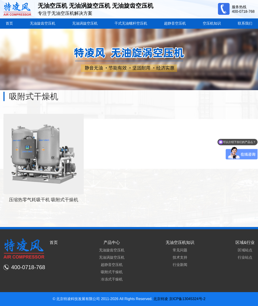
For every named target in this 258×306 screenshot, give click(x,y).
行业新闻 (180, 265)
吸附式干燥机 (112, 272)
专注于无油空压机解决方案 (65, 13)
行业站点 (245, 257)
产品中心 (112, 242)
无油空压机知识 (180, 242)
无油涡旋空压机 (85, 23)
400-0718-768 (243, 11)
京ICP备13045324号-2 (187, 299)
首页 (9, 23)
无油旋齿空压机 (42, 23)
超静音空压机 (175, 23)
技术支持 (180, 257)
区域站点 (245, 250)
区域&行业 (245, 242)
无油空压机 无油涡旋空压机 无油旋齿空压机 (95, 5)
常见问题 (180, 250)
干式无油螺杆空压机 (130, 23)
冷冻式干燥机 (112, 279)
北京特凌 (160, 299)
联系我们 (245, 23)
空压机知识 (212, 23)
